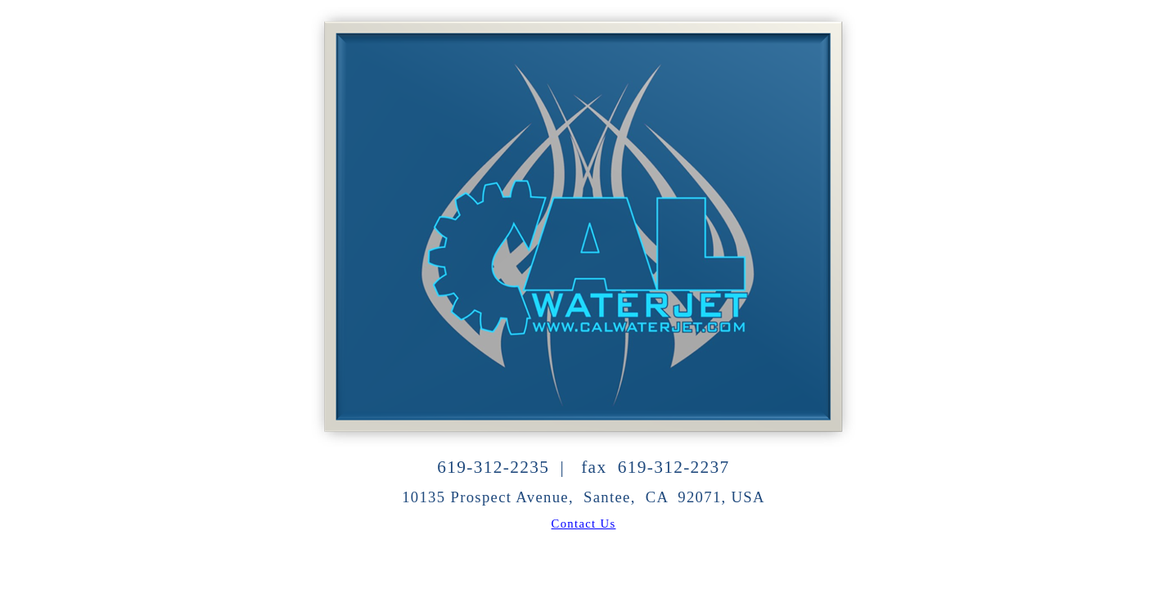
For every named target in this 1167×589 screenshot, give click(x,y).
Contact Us (584, 523)
